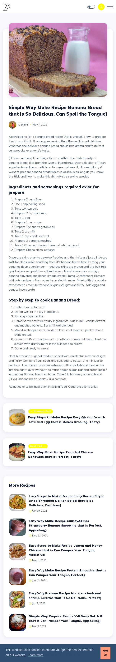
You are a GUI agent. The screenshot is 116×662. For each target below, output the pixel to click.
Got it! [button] (105, 653)
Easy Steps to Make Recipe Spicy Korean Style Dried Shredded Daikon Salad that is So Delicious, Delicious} (66, 500)
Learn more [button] (36, 655)
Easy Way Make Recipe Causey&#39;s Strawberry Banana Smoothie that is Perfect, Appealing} (65, 525)
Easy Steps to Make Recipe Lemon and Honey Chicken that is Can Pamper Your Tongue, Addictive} (65, 550)
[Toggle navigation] (110, 7)
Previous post (40, 411)
